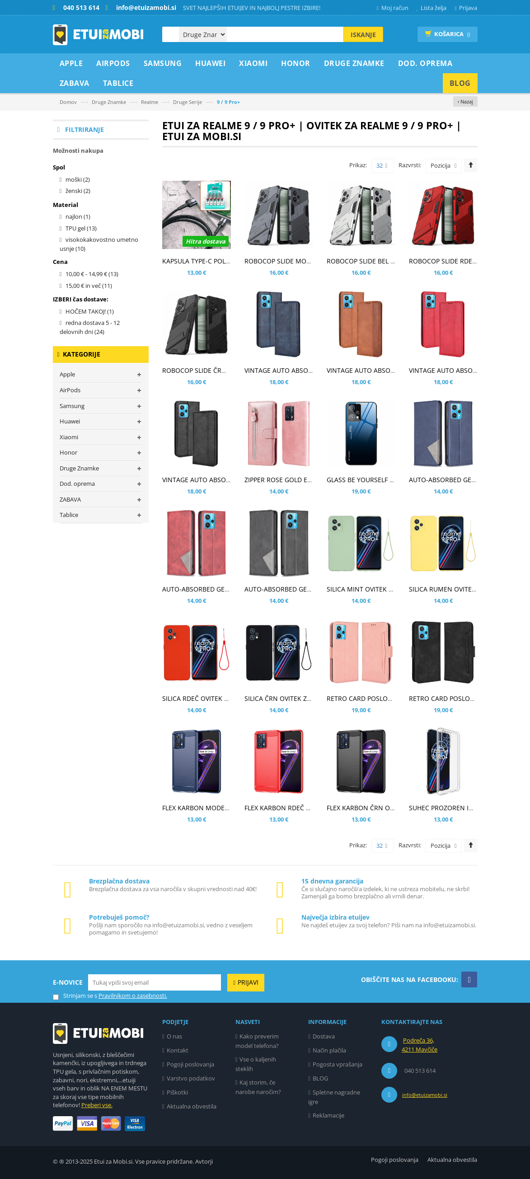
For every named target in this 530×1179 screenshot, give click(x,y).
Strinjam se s (75, 995)
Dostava (324, 1036)
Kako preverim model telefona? (257, 1041)
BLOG (320, 1078)
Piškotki (177, 1092)
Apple (67, 374)
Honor (68, 452)
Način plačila (329, 1050)
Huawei (70, 421)
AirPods (70, 390)
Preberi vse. (97, 1105)
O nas (174, 1036)
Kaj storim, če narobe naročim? (258, 1087)
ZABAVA (70, 499)
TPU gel (81, 228)
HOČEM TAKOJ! (90, 311)
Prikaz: (358, 165)
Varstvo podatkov (191, 1078)
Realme (149, 102)
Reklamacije (328, 1115)
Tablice (69, 515)
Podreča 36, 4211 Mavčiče (419, 1044)
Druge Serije (187, 102)
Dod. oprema (77, 483)
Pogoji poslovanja (190, 1064)
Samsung (72, 406)
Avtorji (204, 1161)
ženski (78, 191)
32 (382, 165)
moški (78, 179)
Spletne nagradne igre (334, 1097)
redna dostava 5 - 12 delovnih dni (90, 327)
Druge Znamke (109, 102)
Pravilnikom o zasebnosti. (132, 995)
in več (89, 286)
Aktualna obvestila (191, 1106)
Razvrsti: (410, 165)
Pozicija (440, 165)
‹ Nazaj (465, 101)
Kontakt (177, 1050)
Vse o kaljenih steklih (256, 1064)
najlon (78, 216)
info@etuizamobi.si (424, 1094)
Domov (68, 102)
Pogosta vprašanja (337, 1064)
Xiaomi (69, 437)
